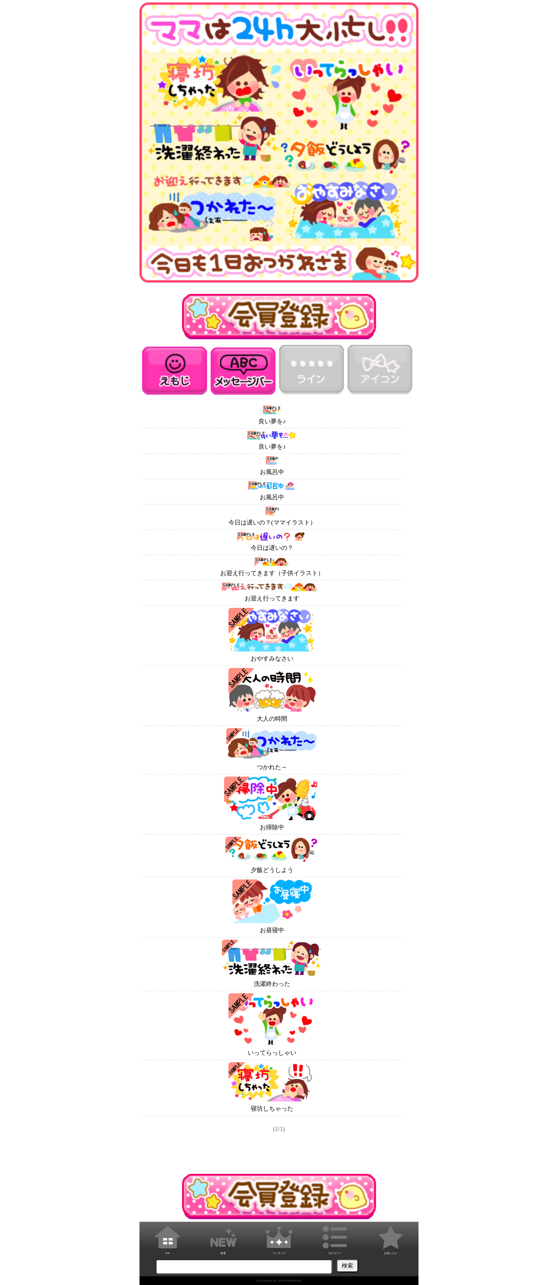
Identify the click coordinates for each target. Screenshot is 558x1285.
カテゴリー (335, 1238)
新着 (223, 1238)
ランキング (279, 1238)
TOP (167, 1238)
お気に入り (391, 1238)
